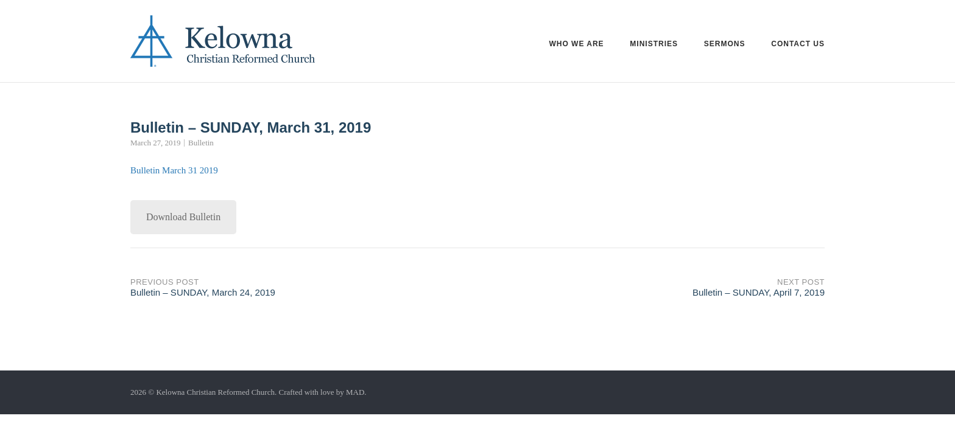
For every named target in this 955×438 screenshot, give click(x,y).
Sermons (724, 44)
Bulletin (201, 142)
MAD (355, 392)
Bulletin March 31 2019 (174, 170)
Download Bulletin (183, 217)
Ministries (654, 44)
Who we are (576, 44)
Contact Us (798, 44)
